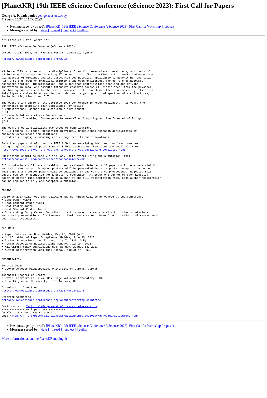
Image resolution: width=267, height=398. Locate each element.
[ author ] (83, 30)
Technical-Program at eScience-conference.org (62, 360)
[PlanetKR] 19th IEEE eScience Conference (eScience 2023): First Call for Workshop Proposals (110, 26)
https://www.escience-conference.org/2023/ (35, 63)
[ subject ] (69, 30)
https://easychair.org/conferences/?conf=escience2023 (44, 183)
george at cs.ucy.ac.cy (52, 15)
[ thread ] (56, 30)
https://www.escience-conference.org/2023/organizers (43, 341)
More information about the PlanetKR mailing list (35, 394)
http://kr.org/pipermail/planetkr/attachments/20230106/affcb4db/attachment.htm (74, 371)
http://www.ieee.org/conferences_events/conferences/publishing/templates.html (63, 172)
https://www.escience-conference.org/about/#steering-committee (51, 352)
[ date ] (44, 30)
